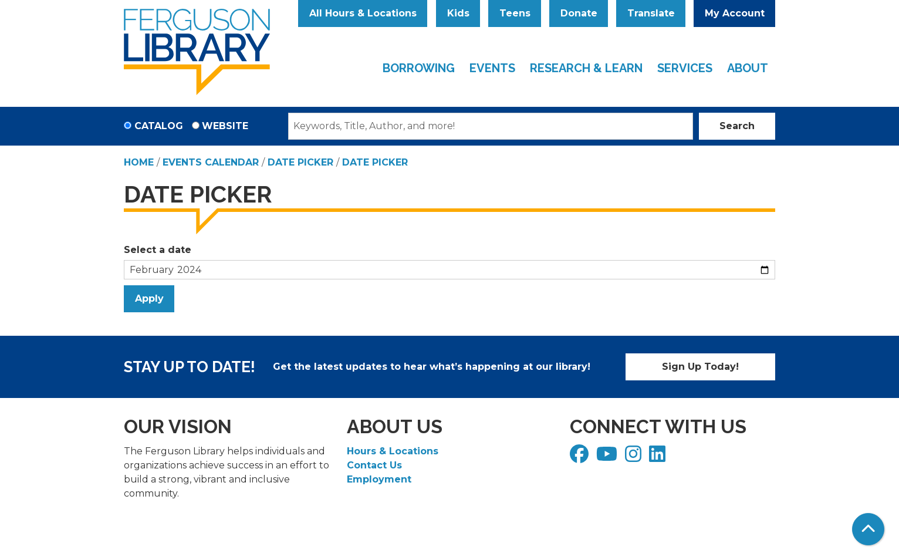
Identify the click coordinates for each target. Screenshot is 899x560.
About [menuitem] (747, 68)
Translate (651, 13)
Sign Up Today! (700, 366)
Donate (578, 13)
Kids (458, 13)
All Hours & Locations (363, 13)
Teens (514, 13)
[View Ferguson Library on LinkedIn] (658, 457)
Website (225, 125)
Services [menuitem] (684, 68)
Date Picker (300, 162)
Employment (379, 479)
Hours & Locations (392, 451)
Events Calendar (211, 162)
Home (139, 162)
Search (737, 125)
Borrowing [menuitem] (419, 68)
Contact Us (374, 465)
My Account (735, 13)
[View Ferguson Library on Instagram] (634, 457)
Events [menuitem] (492, 68)
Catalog (158, 125)
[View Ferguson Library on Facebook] (581, 457)
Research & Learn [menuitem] (586, 68)
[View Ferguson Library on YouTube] (608, 457)
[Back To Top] (868, 529)
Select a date (157, 249)
